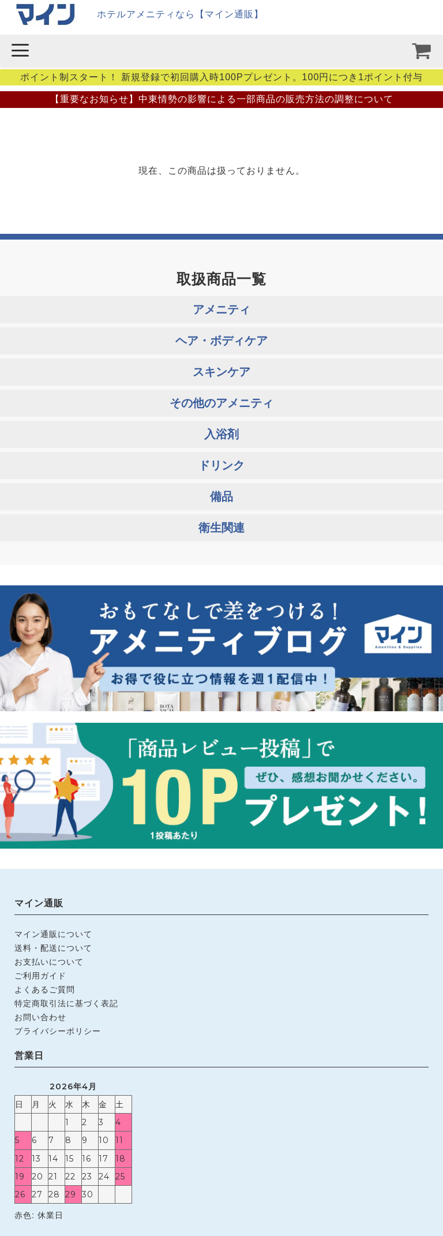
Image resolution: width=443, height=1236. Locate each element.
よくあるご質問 (44, 989)
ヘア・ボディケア (221, 340)
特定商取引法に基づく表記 (66, 1003)
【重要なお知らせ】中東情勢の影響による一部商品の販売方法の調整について (221, 99)
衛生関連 (221, 527)
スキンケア (221, 371)
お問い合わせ (40, 1017)
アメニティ (221, 309)
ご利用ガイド (40, 975)
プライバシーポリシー (57, 1031)
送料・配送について (53, 948)
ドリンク (221, 465)
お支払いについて (49, 961)
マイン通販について (53, 934)
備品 (221, 496)
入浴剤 (221, 434)
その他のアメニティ (221, 403)
